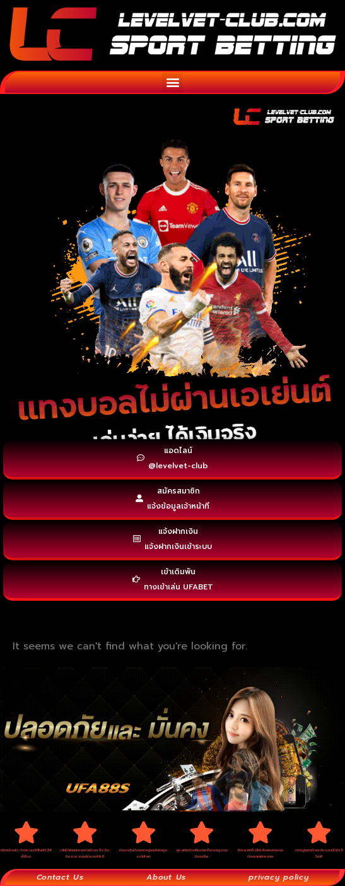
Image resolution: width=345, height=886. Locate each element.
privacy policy (278, 877)
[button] (172, 82)
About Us (166, 877)
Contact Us (60, 877)
